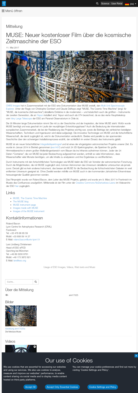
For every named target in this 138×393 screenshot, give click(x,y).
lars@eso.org (20, 260)
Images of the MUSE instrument (28, 211)
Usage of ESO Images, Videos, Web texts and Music (69, 267)
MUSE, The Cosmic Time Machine (30, 198)
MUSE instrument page (24, 204)
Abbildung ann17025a (15, 328)
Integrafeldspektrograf (51, 144)
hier (17, 186)
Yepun (40, 115)
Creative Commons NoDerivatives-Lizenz (96, 182)
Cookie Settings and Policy (102, 387)
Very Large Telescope (21, 118)
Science (105, 3)
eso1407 (55, 147)
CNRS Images (13, 105)
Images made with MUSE (25, 207)
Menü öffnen (12, 11)
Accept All (30, 387)
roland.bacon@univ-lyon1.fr (27, 239)
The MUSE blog (20, 201)
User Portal (116, 3)
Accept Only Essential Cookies (62, 387)
